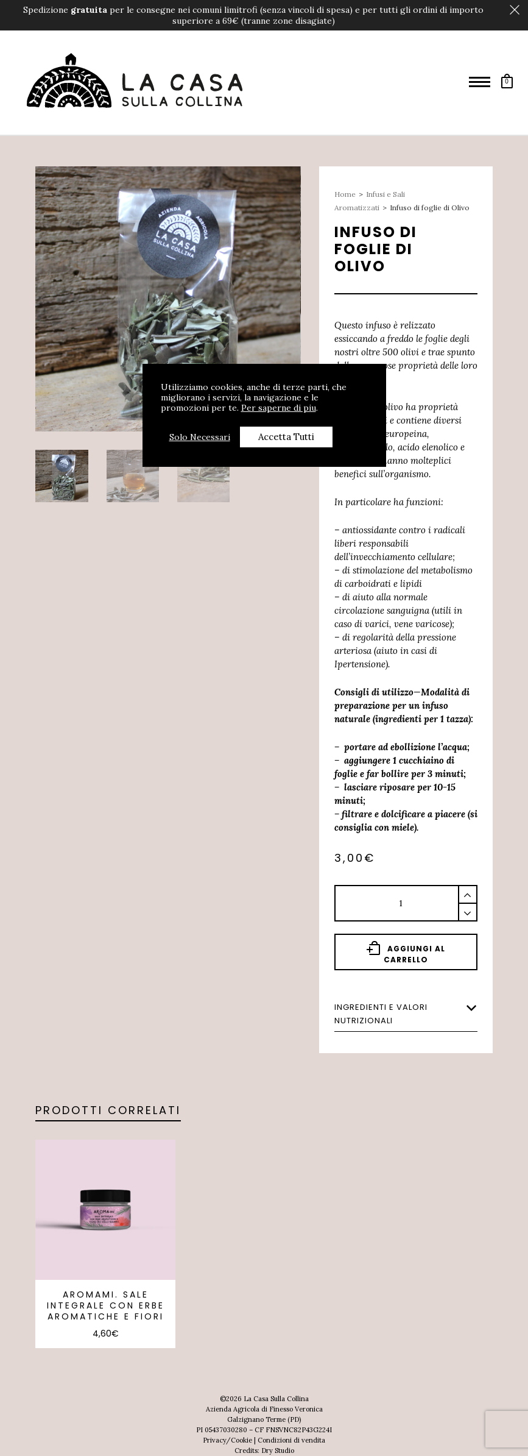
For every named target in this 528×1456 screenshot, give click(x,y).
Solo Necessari (199, 436)
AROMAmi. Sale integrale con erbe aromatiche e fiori (105, 1305)
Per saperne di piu (278, 407)
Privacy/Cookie (227, 1440)
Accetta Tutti (286, 436)
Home (345, 194)
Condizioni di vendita (291, 1440)
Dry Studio (277, 1450)
